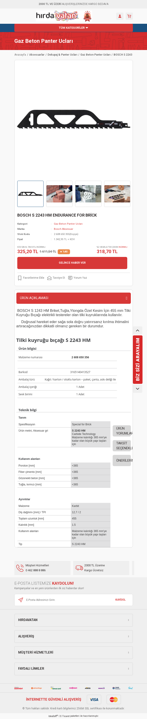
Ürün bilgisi (28, 349)
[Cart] (129, 16)
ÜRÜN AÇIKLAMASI (34, 298)
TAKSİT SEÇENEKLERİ (123, 445)
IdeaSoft (53, 716)
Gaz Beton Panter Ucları (43, 41)
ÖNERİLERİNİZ (123, 460)
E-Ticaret (65, 716)
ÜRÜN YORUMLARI (123, 431)
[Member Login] (119, 16)
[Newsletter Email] (73, 600)
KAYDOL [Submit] (120, 599)
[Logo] (64, 16)
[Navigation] (73, 28)
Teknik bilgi (28, 410)
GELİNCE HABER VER (72, 262)
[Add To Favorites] (30, 278)
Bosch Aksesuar (63, 229)
